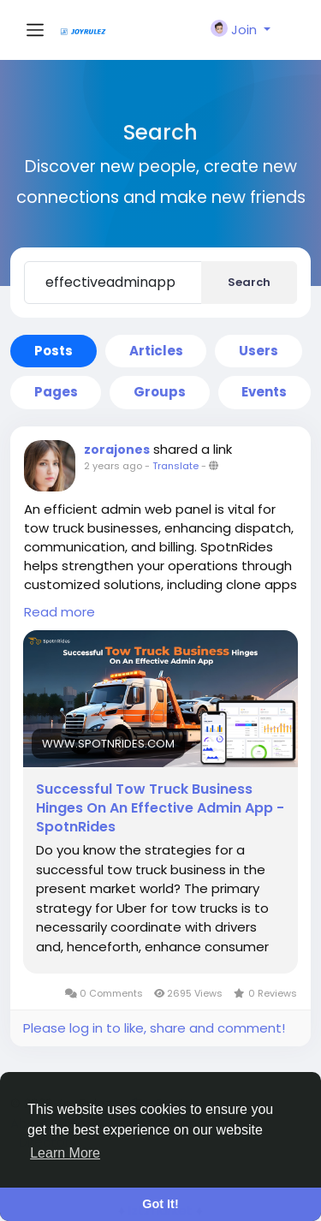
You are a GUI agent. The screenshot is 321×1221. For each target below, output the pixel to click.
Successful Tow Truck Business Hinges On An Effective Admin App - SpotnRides (160, 808)
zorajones (117, 449)
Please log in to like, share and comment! (154, 1028)
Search (249, 282)
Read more (59, 612)
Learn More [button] (65, 1153)
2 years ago (113, 466)
